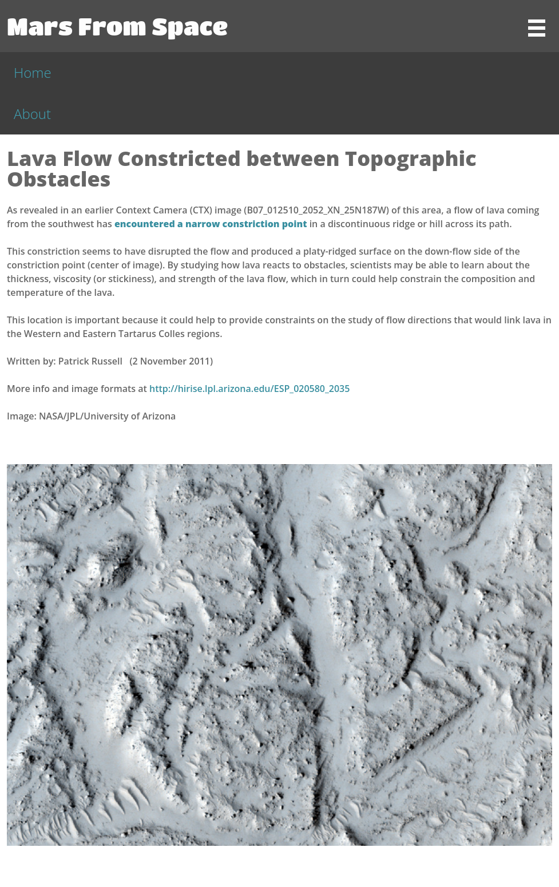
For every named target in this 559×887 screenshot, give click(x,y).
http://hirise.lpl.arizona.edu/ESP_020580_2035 (249, 388)
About (32, 113)
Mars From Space (117, 25)
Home (32, 72)
